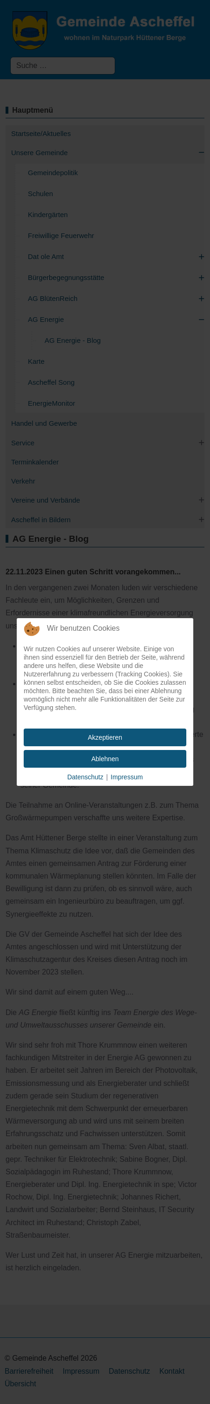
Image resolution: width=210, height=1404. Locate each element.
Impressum (127, 777)
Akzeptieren (105, 737)
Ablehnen (104, 759)
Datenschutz (85, 777)
